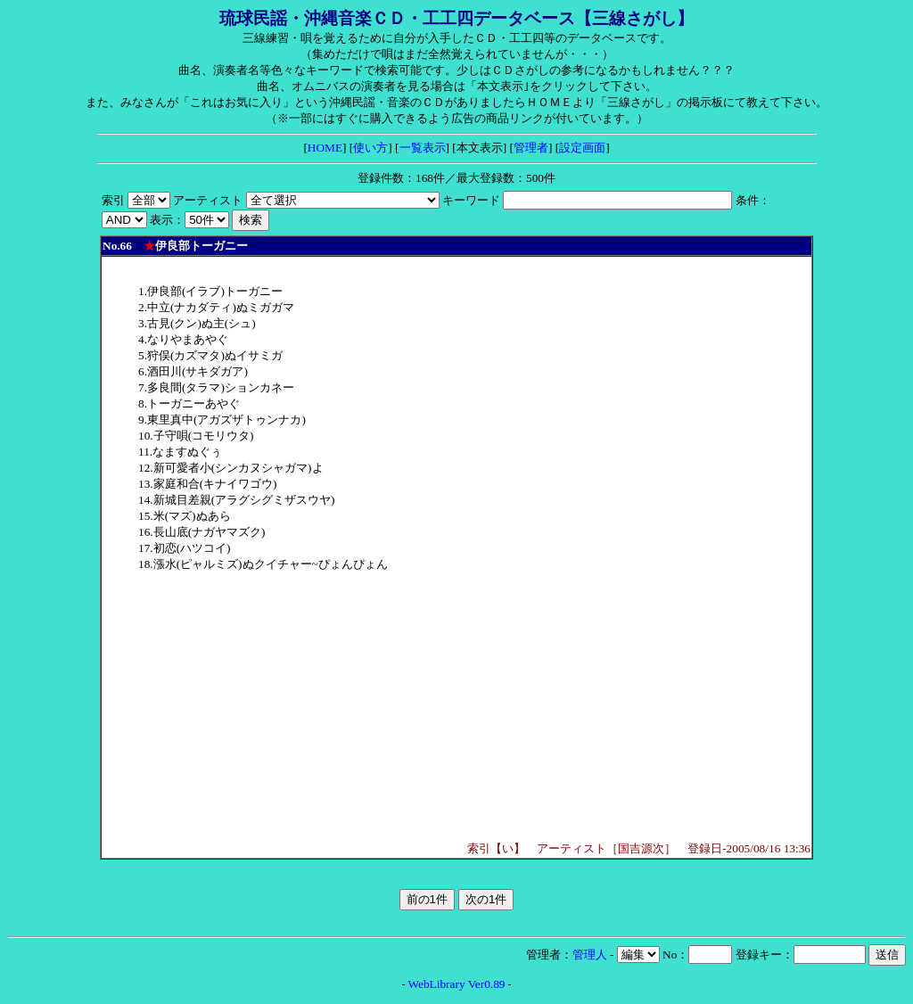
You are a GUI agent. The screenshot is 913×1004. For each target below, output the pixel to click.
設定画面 (582, 147)
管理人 (589, 954)
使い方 (370, 147)
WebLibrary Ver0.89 (457, 984)
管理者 (531, 147)
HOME (325, 147)
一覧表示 (422, 147)
